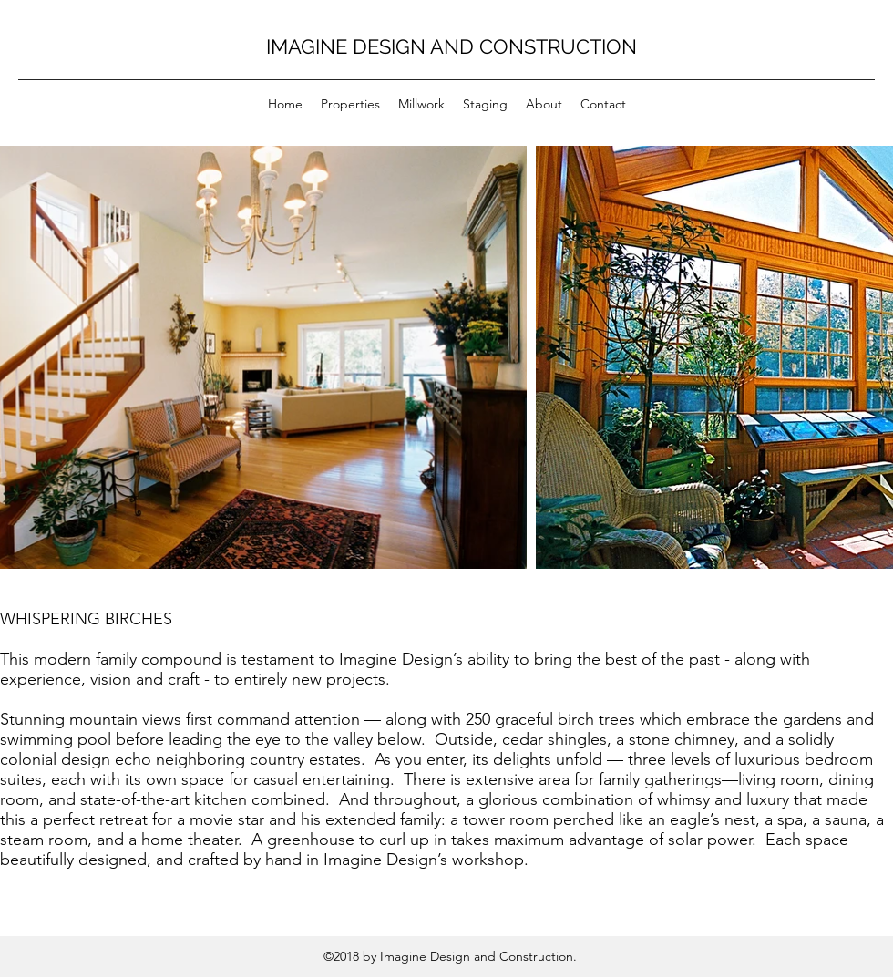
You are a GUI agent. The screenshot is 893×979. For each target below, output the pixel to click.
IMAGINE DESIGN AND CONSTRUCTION (451, 46)
